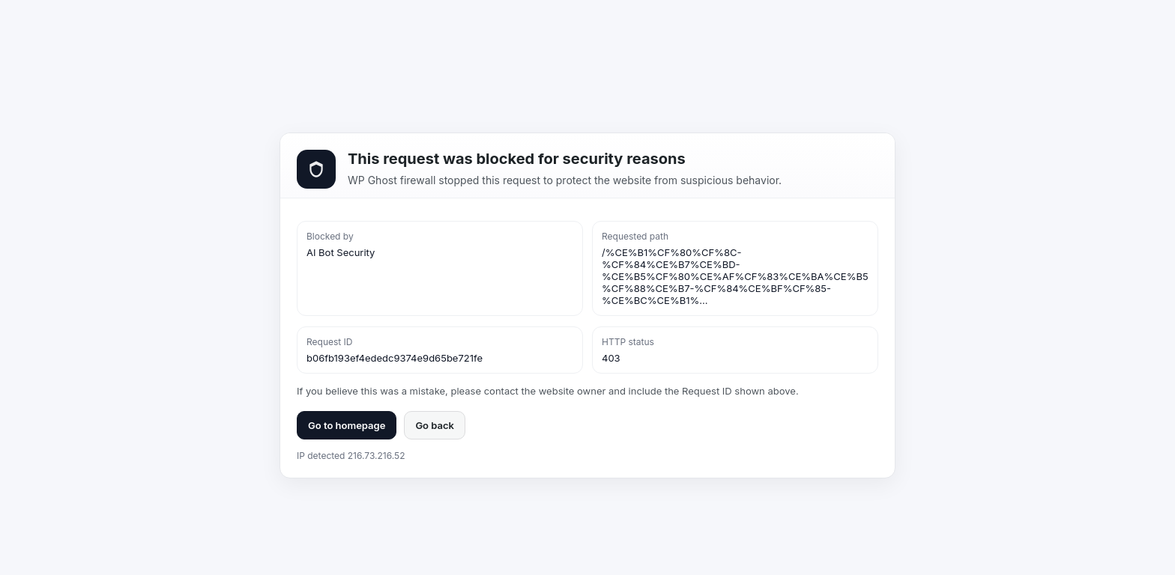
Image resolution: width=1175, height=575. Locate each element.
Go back (434, 425)
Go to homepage (346, 425)
